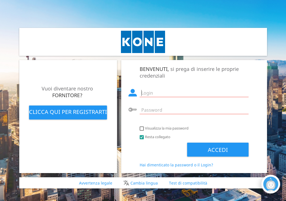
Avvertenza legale (95, 183)
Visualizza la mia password (167, 128)
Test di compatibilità (188, 183)
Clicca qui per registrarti (68, 112)
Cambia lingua (144, 183)
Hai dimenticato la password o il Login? (176, 165)
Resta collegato (157, 136)
